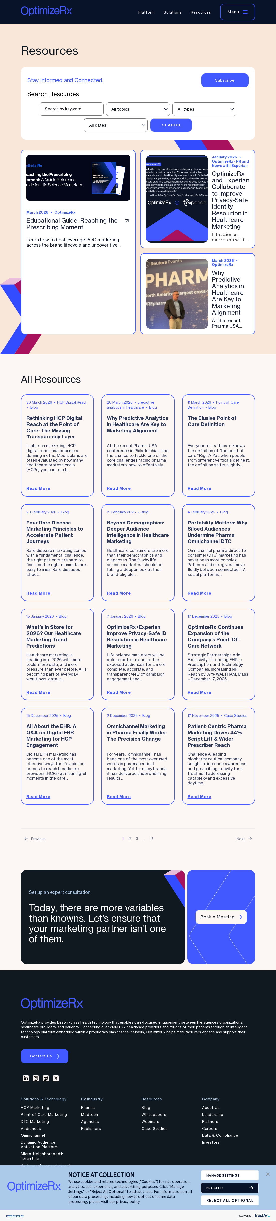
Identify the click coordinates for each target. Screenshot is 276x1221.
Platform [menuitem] (146, 12)
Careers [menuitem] (209, 1131)
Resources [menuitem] (201, 12)
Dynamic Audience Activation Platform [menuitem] (39, 1147)
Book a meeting (218, 919)
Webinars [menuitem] (150, 1124)
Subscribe (225, 80)
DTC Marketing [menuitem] (35, 1124)
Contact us (42, 1058)
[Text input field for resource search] (71, 109)
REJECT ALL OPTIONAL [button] (230, 1200)
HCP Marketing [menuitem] (35, 1110)
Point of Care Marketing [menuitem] (44, 1117)
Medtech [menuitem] (89, 1117)
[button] (268, 1175)
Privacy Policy (15, 1216)
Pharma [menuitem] (88, 1110)
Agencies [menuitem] (90, 1124)
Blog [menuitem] (146, 1110)
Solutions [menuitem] (173, 12)
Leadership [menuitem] (212, 1117)
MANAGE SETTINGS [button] (226, 1175)
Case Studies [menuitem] (155, 1131)
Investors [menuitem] (211, 1145)
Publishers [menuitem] (91, 1131)
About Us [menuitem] (211, 1110)
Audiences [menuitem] (31, 1131)
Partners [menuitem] (210, 1124)
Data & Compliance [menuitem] (220, 1138)
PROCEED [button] (216, 1187)
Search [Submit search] (171, 125)
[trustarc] (261, 1216)
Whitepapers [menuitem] (154, 1117)
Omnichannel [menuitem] (33, 1138)
